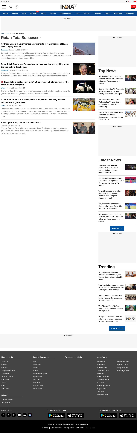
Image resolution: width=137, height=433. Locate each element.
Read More (117, 328)
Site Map (45, 427)
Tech (78, 13)
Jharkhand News (103, 370)
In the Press (5, 373)
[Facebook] (3, 415)
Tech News (36, 379)
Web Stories (5, 388)
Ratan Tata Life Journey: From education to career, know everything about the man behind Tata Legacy (35, 65)
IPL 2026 (33, 13)
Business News (38, 385)
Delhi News (101, 364)
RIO (87, 427)
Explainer (130, 13)
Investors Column (7, 376)
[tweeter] (8, 415)
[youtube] (19, 415)
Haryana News (102, 367)
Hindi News (5, 379)
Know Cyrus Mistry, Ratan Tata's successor (21, 122)
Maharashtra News (123, 361)
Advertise (4, 367)
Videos (15, 13)
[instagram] (14, 415)
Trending (106, 267)
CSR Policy (80, 427)
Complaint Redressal (8, 370)
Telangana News (122, 367)
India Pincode (5, 403)
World (43, 13)
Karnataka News (102, 394)
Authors (3, 385)
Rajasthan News (122, 364)
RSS (93, 427)
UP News (100, 382)
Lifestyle (97, 13)
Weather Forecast (7, 400)
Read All (117, 228)
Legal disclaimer (56, 427)
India (24, 13)
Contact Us (4, 361)
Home (5, 13)
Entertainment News (40, 373)
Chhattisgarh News (103, 385)
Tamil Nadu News (103, 379)
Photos (86, 13)
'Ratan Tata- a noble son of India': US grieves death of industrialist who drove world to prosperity (35, 83)
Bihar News (101, 361)
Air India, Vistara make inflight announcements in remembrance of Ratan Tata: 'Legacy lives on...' (34, 45)
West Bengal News (123, 370)
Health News (37, 388)
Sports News (37, 376)
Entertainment (65, 13)
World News (37, 364)
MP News (100, 373)
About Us (4, 364)
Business (118, 13)
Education (4, 70)
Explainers (36, 382)
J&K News (100, 391)
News (2, 33)
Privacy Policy (69, 427)
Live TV (3, 382)
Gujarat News (101, 388)
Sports (53, 13)
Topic (7, 33)
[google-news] (30, 415)
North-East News (103, 376)
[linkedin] (24, 415)
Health (107, 13)
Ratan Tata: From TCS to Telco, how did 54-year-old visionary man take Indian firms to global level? (33, 101)
